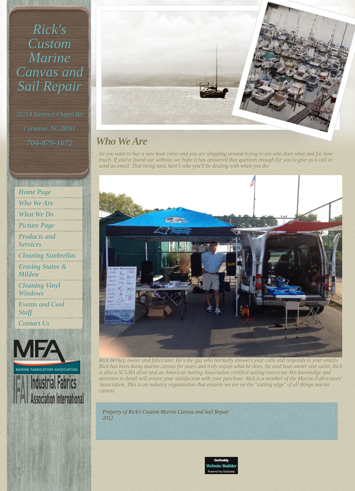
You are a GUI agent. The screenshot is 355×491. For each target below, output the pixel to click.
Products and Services (37, 240)
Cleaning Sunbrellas (47, 255)
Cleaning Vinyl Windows (39, 289)
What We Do (36, 214)
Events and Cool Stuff (41, 308)
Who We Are (36, 203)
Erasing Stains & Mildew (42, 270)
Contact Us (34, 323)
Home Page (35, 192)
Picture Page (36, 225)
